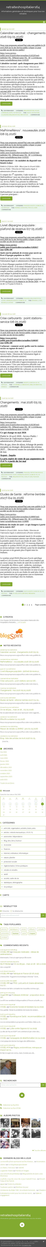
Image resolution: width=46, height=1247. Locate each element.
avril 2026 (3, 755)
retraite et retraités (10, 870)
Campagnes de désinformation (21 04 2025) (27, 1038)
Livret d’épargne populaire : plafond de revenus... (20, 671)
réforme (25, 593)
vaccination (35, 112)
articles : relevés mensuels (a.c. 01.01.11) (18, 832)
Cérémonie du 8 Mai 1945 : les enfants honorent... (18, 1190)
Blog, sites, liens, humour (13, 841)
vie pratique (8, 887)
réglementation (14, 114)
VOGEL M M (5, 1047)
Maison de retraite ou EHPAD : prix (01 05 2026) (19, 729)
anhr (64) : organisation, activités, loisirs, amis (19, 828)
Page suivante (40, 605)
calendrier (5, 114)
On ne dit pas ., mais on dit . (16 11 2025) (30, 964)
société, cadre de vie (11, 878)
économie (7, 845)
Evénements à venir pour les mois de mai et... (16, 1193)
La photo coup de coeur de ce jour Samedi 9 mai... (18, 1179)
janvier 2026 (4, 764)
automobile (17, 384)
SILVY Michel (5, 964)
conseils (41, 929)
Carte (6, 895)
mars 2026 (4, 758)
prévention (5, 933)
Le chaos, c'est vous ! (7, 1167)
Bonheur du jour (22, 1187)
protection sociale (10, 862)
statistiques (14, 929)
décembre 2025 (6, 767)
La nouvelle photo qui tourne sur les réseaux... (17, 1161)
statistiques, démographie (13, 882)
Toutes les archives (7, 783)
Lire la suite (22, 622)
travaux (30, 207)
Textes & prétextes (14, 1184)
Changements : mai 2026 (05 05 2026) (15, 690)
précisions (31, 593)
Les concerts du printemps (10, 1174)
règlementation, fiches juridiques (16, 866)
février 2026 (4, 761)
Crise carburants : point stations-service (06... (18, 681)
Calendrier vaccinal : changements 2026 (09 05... (19, 652)
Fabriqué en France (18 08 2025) (26, 973)
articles (3, 929)
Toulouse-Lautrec (6, 1187)
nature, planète (9, 857)
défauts (32, 929)
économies (23, 207)
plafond (10, 302)
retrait (23, 929)
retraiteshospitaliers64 (23, 7)
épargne (34, 300)
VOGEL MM (5, 952)
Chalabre (42, 1190)
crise (31, 384)
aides (35, 207)
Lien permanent (7, 110)
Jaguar (2, 1184)
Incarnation (41, 1161)
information (37, 384)
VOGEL (3, 1007)
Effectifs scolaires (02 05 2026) (12, 719)
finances (7, 849)
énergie (17, 207)
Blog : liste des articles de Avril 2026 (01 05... (18, 738)
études (30, 476)
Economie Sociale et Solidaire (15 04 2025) (27, 1007)
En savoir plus (26, 1245)
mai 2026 (3, 752)
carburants (25, 384)
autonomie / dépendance (13, 836)
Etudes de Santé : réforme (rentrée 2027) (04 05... (20, 700)
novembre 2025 (6, 770)
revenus (4, 302)
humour (16, 933)
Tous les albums (40, 1150)
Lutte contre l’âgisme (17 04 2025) (23, 1028)
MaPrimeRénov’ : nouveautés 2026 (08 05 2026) (19, 662)
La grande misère (6, 1171)
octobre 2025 (5, 773)
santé (6, 874)
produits (4, 937)
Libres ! (2, 1164)
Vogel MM (4, 995)
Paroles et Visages (22, 1171)
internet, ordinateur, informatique (16, 853)
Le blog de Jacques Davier (18, 1164)
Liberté (21, 1167)
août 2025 (3, 780)
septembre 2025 (6, 776)
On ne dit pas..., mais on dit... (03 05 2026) (17, 710)
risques (32, 933)
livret (40, 300)
